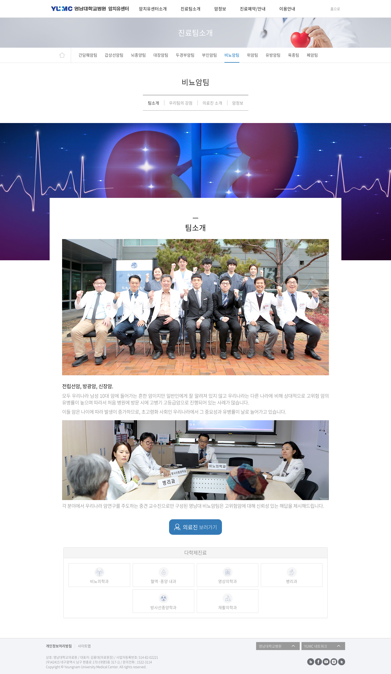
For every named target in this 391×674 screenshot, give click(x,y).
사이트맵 (84, 645)
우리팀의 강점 (181, 103)
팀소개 (153, 103)
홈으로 (335, 8)
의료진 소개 (212, 103)
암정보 (237, 103)
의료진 (200, 527)
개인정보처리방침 (59, 645)
